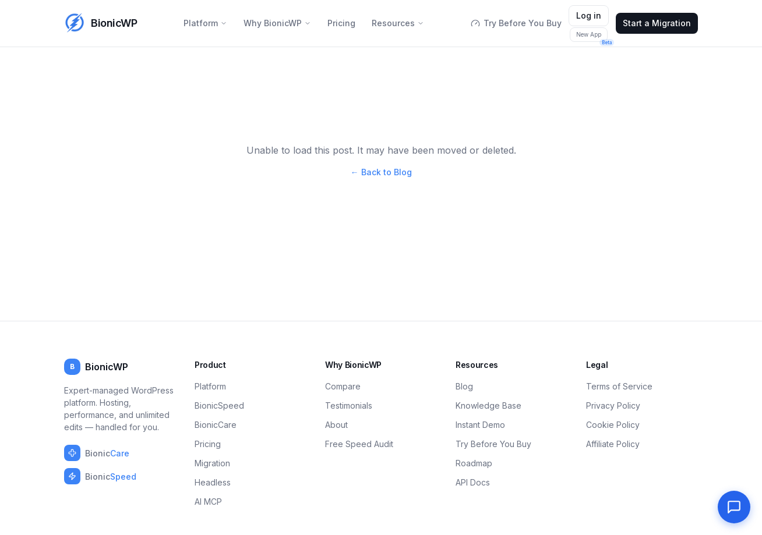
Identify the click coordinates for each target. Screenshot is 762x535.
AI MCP (208, 501)
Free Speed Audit (359, 444)
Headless (213, 482)
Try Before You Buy (516, 23)
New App (592, 36)
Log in (588, 15)
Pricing (341, 23)
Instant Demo (480, 425)
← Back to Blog (381, 172)
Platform (205, 23)
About (336, 425)
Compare (343, 386)
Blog (464, 386)
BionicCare (216, 425)
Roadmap (474, 463)
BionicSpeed (219, 405)
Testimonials (348, 405)
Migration (212, 463)
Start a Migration (657, 23)
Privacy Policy (613, 405)
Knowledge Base (488, 405)
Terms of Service (619, 386)
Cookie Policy (613, 425)
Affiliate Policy (613, 444)
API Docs (473, 482)
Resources (398, 23)
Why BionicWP (277, 23)
